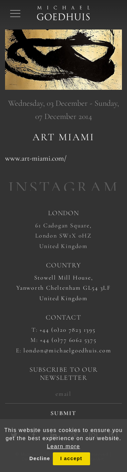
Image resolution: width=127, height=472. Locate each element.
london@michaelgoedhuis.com (67, 350)
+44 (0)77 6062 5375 (68, 340)
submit (63, 413)
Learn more (63, 446)
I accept (71, 458)
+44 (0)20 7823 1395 (68, 329)
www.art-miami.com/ (35, 158)
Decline (39, 458)
